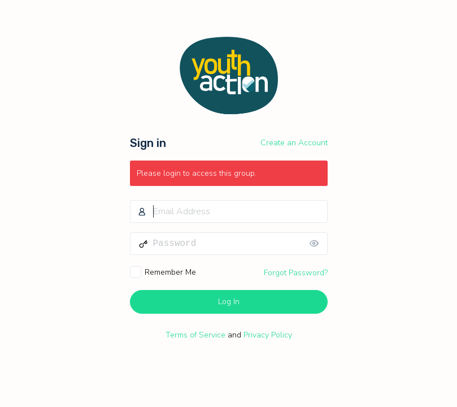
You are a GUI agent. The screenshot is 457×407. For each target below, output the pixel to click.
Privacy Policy (267, 335)
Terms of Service (195, 335)
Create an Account (294, 142)
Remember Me (170, 272)
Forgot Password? (296, 272)
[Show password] (316, 243)
